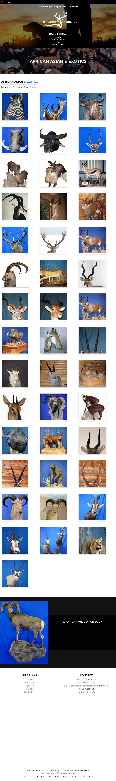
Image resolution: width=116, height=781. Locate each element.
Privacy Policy (54, 777)
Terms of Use (88, 777)
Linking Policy (40, 777)
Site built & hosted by (58, 773)
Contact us (29, 692)
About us (29, 682)
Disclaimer (27, 777)
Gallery (29, 689)
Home (30, 679)
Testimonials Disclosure (71, 777)
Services (30, 686)
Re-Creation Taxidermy (48, 770)
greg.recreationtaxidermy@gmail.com (90, 686)
